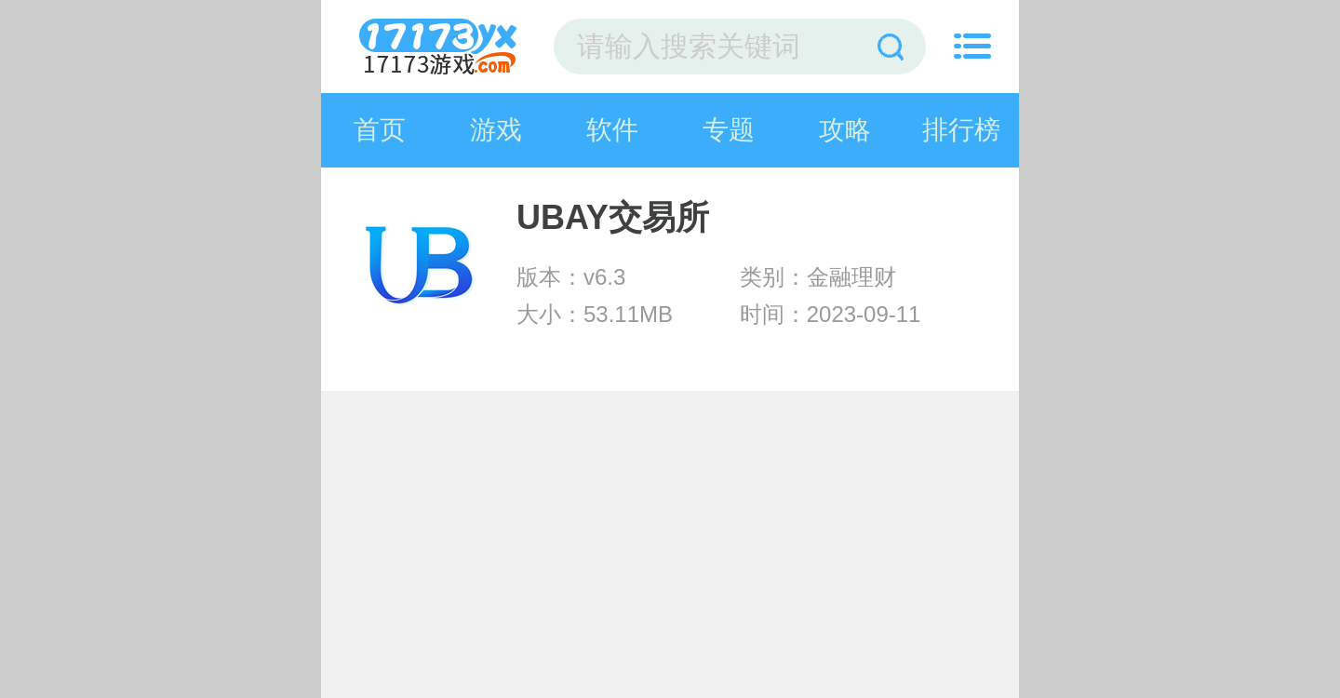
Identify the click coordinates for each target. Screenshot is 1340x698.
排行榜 (961, 129)
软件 (612, 129)
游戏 (496, 129)
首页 (380, 129)
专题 (729, 129)
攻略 (845, 129)
